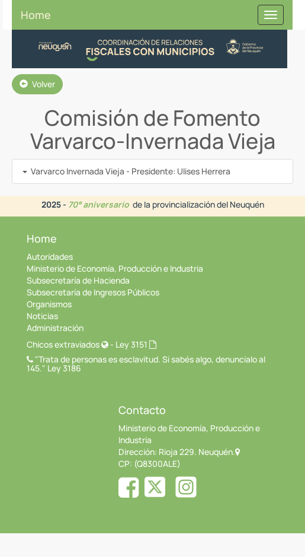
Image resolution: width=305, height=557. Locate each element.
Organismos (49, 304)
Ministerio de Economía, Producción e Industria (115, 268)
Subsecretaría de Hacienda (78, 280)
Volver (37, 84)
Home (36, 15)
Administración (55, 327)
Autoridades (50, 256)
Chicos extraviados (67, 344)
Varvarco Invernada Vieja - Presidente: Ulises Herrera (126, 171)
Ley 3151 (135, 344)
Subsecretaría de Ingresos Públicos (93, 292)
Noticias (42, 316)
